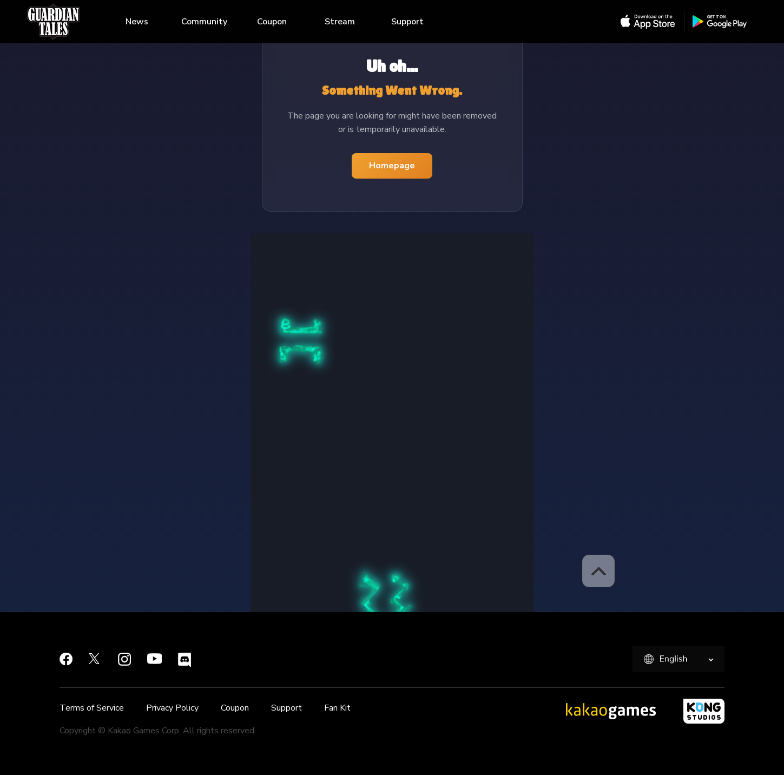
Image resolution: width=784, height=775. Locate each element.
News (137, 22)
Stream (340, 22)
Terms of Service (92, 708)
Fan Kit (337, 708)
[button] (598, 571)
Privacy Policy (172, 708)
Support (407, 22)
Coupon (272, 22)
